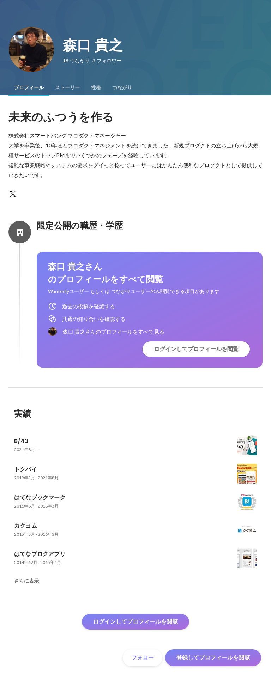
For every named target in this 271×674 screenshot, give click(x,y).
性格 (96, 87)
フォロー (142, 658)
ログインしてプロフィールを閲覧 (196, 349)
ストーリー (67, 87)
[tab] (28, 87)
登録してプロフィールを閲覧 (213, 658)
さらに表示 (26, 580)
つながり (122, 87)
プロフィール (29, 87)
